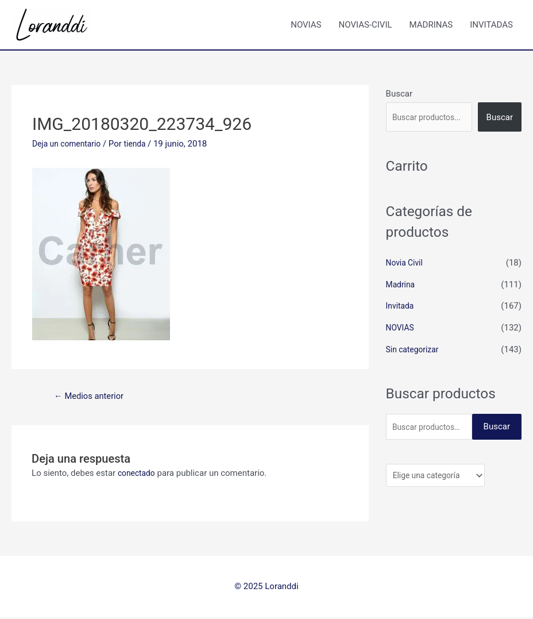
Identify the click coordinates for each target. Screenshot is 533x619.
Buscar (399, 94)
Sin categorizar (414, 349)
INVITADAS (491, 25)
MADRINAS (431, 25)
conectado (138, 475)
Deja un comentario (69, 144)
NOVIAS (306, 25)
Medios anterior (93, 396)
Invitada (401, 306)
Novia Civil (406, 262)
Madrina (402, 284)
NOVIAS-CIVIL (365, 25)
